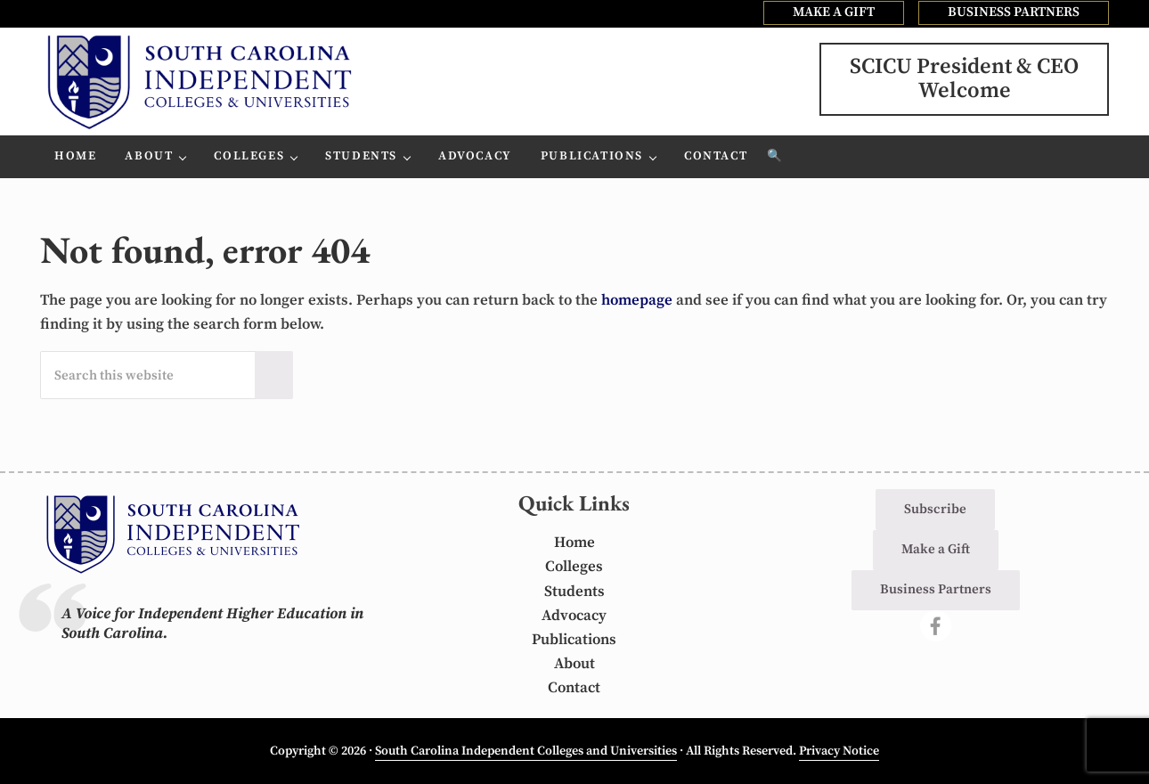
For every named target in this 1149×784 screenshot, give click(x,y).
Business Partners (935, 589)
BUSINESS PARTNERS (1014, 12)
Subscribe (935, 509)
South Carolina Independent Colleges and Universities (526, 751)
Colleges (574, 566)
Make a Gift (935, 549)
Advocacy (574, 615)
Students (574, 591)
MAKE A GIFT (834, 12)
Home (574, 542)
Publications (574, 639)
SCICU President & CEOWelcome (964, 78)
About (574, 664)
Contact (574, 688)
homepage (636, 300)
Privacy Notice (839, 751)
